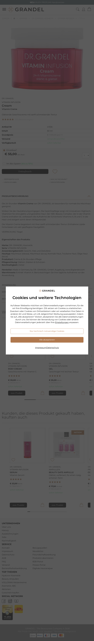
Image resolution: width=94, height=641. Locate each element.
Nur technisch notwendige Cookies (47, 331)
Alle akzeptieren (47, 340)
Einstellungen (62, 322)
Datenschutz (52, 347)
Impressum (40, 347)
